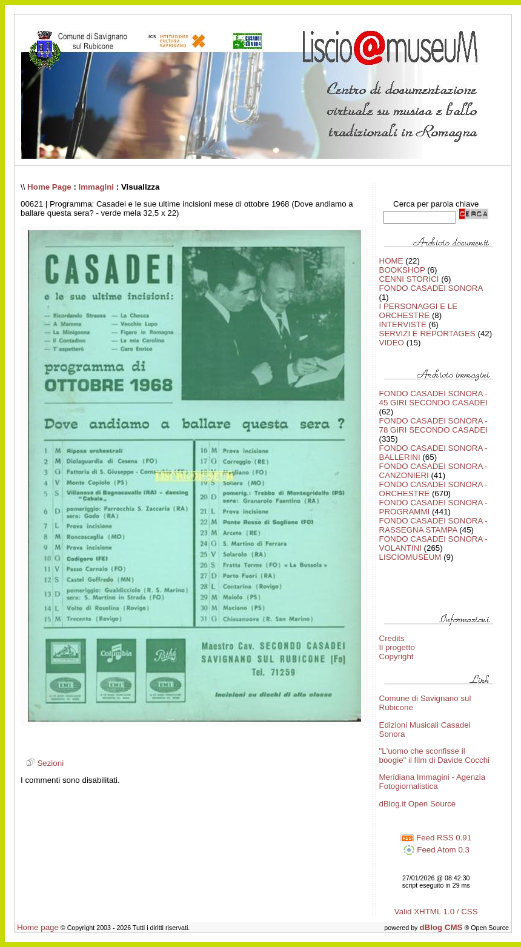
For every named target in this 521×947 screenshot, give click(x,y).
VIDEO (391, 342)
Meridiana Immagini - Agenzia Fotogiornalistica (432, 782)
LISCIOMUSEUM (410, 557)
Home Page (49, 186)
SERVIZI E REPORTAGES (427, 333)
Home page (38, 927)
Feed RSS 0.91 (435, 837)
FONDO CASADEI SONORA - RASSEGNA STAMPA (433, 525)
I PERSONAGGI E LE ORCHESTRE (418, 311)
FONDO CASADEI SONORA (431, 288)
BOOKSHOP (402, 269)
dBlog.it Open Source (417, 803)
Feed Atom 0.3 (436, 849)
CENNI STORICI (409, 279)
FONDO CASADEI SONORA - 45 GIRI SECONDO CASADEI (433, 398)
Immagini (96, 186)
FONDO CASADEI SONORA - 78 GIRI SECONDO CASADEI (433, 425)
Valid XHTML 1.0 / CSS (436, 911)
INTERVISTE (402, 324)
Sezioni (43, 763)
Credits (392, 638)
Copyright (396, 656)
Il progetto (397, 647)
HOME (391, 260)
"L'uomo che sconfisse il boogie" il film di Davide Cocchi (434, 755)
